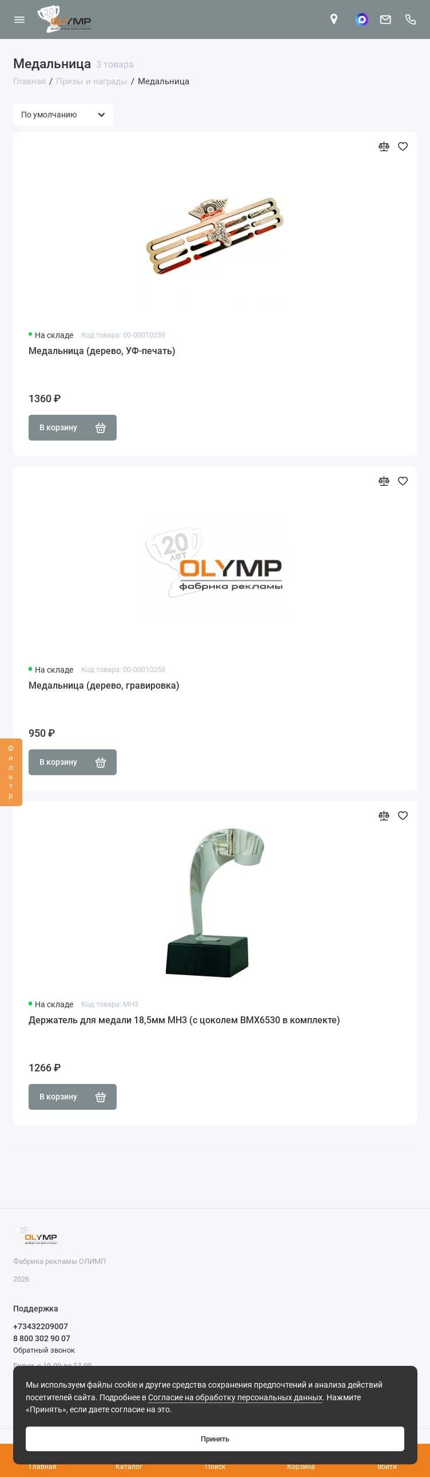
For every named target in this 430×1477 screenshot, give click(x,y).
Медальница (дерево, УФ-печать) (102, 350)
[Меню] (19, 19)
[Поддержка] (411, 19)
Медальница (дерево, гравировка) (104, 685)
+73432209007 (40, 1326)
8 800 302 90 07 (41, 1338)
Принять (215, 1439)
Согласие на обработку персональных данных (235, 1398)
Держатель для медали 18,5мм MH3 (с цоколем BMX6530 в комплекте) (184, 1020)
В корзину (72, 428)
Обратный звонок (44, 1350)
